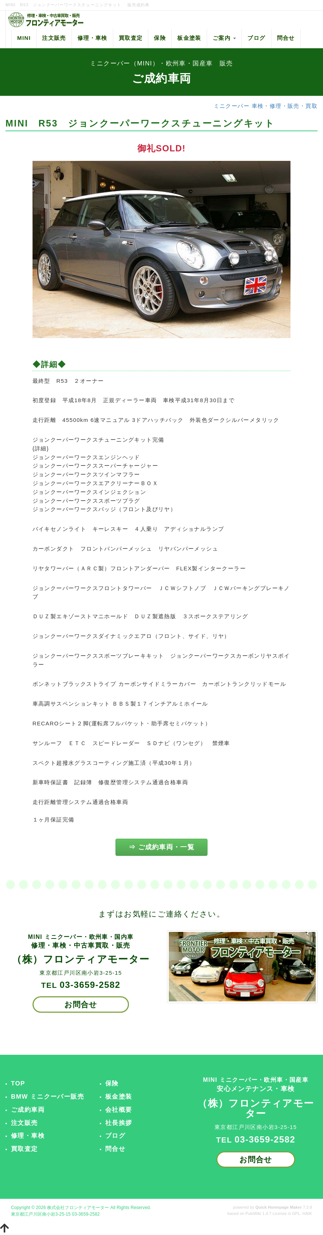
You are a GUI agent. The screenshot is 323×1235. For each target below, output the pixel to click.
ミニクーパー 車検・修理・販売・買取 (266, 106)
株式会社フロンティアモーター (78, 1207)
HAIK (307, 1213)
